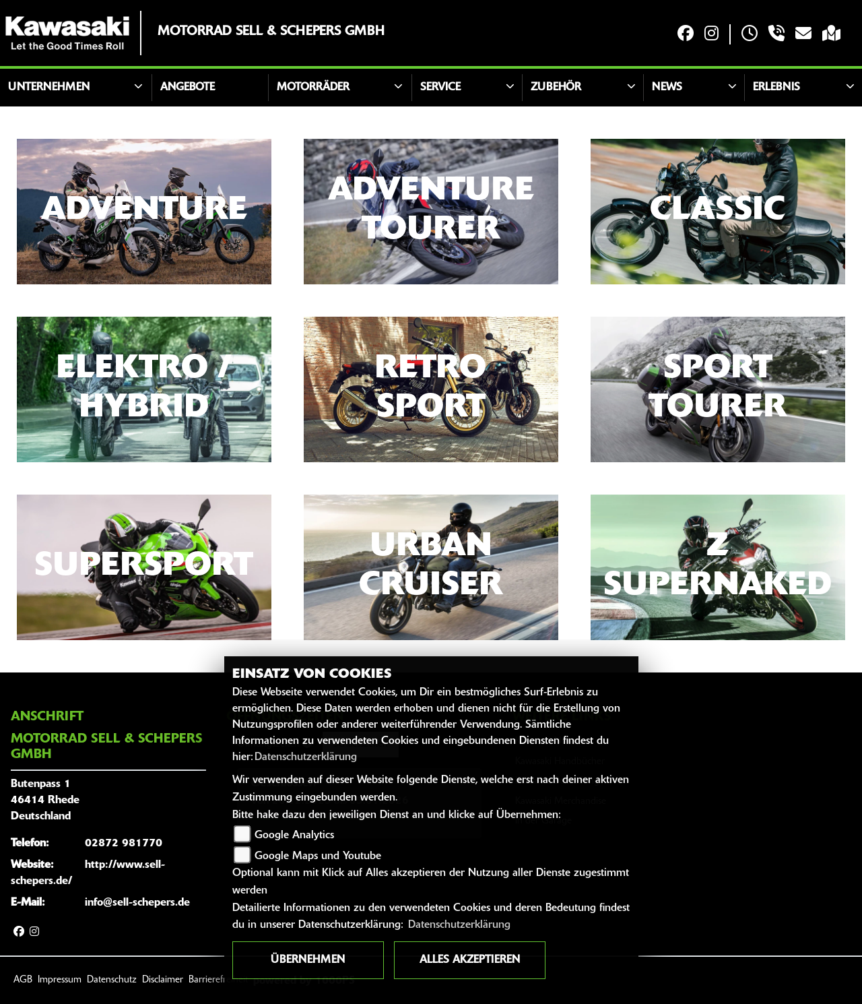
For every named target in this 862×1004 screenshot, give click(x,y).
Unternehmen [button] (49, 87)
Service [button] (440, 87)
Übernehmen (308, 960)
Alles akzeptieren (470, 960)
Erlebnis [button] (776, 87)
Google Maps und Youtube (318, 856)
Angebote (187, 87)
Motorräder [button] (313, 87)
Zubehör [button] (556, 87)
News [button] (667, 87)
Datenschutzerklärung (306, 757)
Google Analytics (294, 835)
